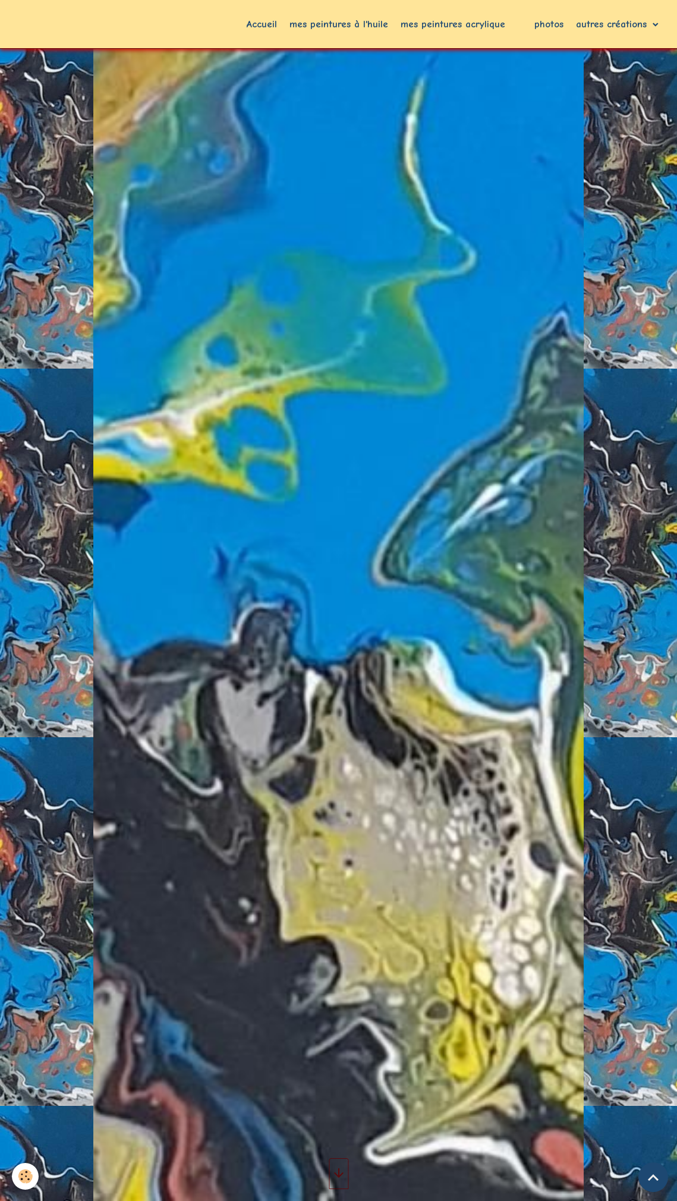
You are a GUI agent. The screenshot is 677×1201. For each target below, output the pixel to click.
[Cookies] (25, 1176)
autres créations (613, 24)
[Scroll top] (653, 1177)
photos (548, 24)
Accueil (262, 24)
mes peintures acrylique (453, 24)
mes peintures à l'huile (338, 24)
